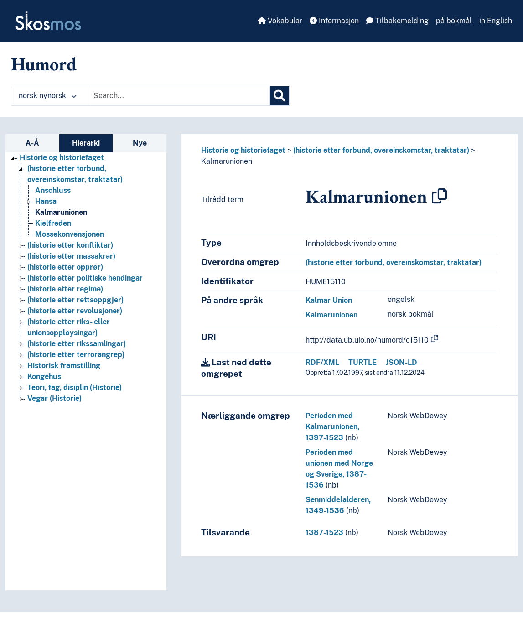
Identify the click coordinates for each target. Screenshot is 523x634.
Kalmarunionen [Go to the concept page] (61, 212)
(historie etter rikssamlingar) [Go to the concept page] (76, 343)
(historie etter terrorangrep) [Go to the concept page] (75, 354)
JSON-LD (401, 362)
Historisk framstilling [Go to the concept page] (63, 365)
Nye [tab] (140, 143)
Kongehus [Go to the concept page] (44, 376)
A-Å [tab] (32, 143)
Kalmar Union (329, 300)
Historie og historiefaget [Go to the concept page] (62, 157)
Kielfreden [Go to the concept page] (53, 223)
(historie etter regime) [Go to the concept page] (65, 289)
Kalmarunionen (226, 161)
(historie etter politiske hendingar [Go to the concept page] (85, 278)
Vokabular (280, 20)
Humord (44, 64)
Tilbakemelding (397, 20)
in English (495, 20)
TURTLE (362, 362)
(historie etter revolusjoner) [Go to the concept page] (74, 311)
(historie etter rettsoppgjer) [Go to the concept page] (75, 300)
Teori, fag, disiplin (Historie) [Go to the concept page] (74, 387)
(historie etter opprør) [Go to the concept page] (65, 267)
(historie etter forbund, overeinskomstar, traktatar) (381, 150)
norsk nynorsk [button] (48, 95)
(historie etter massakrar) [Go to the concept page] (71, 256)
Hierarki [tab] (86, 143)
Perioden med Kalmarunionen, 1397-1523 (332, 426)
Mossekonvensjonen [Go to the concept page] (69, 234)
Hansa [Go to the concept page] (46, 201)
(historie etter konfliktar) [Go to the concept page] (70, 245)
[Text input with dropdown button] (179, 96)
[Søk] (279, 96)
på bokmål (454, 20)
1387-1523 (324, 532)
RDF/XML (322, 362)
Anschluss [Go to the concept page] (53, 190)
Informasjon (334, 20)
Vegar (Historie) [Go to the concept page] (54, 398)
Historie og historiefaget (243, 150)
